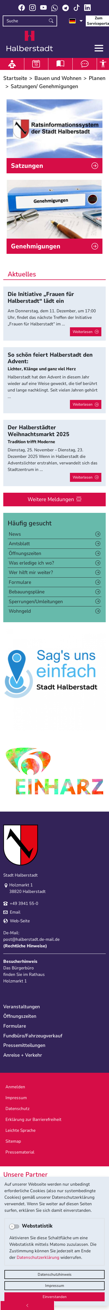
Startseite (15, 78)
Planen (97, 78)
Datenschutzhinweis (55, 1274)
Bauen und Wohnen (57, 78)
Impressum (54, 1285)
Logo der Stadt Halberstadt (30, 41)
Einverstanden (55, 1296)
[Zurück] (27, 1305)
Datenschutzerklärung (38, 1257)
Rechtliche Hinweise (25, 946)
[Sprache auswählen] (76, 21)
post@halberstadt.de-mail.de (31, 939)
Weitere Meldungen (51, 499)
